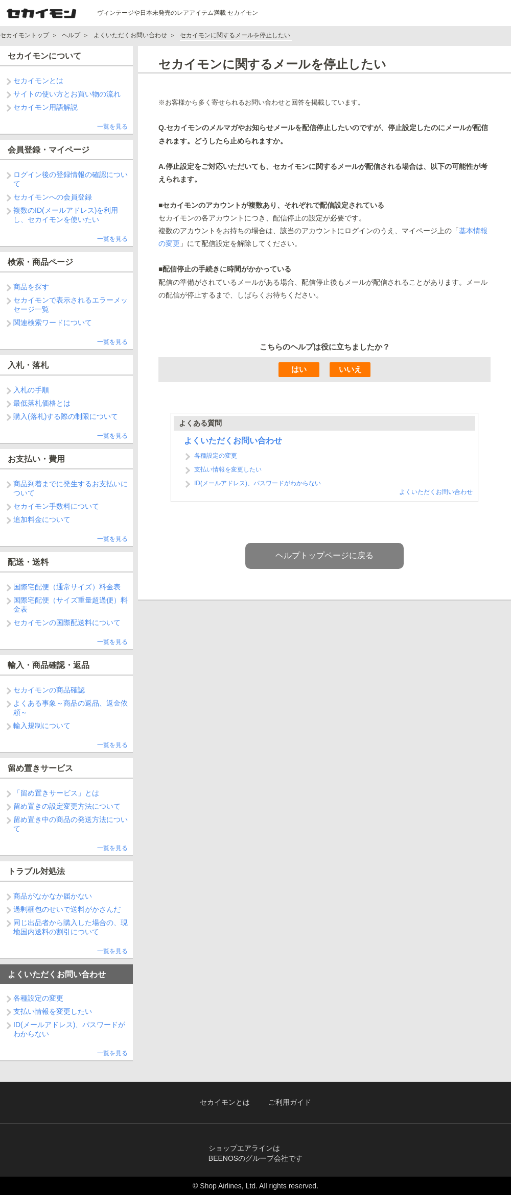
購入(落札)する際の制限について (65, 416)
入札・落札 (28, 365)
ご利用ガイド (289, 1102)
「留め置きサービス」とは (56, 793)
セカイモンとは (38, 81)
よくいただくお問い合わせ (130, 35)
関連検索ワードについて (52, 322)
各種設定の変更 (38, 998)
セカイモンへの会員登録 (52, 197)
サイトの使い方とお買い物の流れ (67, 94)
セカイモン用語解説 (45, 107)
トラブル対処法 (36, 871)
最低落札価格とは (42, 403)
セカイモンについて (44, 56)
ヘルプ (71, 35)
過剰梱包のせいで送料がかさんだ (67, 909)
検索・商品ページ (40, 262)
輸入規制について (42, 725)
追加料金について (42, 519)
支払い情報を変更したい (52, 1011)
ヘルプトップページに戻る (324, 555)
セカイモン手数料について (56, 506)
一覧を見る (112, 126)
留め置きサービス (40, 768)
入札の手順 (31, 390)
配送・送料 (28, 562)
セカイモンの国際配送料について (67, 622)
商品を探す (31, 287)
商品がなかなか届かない (52, 896)
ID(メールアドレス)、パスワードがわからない (257, 483)
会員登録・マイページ (48, 149)
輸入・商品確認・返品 (48, 665)
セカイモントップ (24, 35)
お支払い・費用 (36, 459)
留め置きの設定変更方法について (67, 806)
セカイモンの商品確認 (49, 690)
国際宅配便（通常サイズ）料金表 (67, 587)
